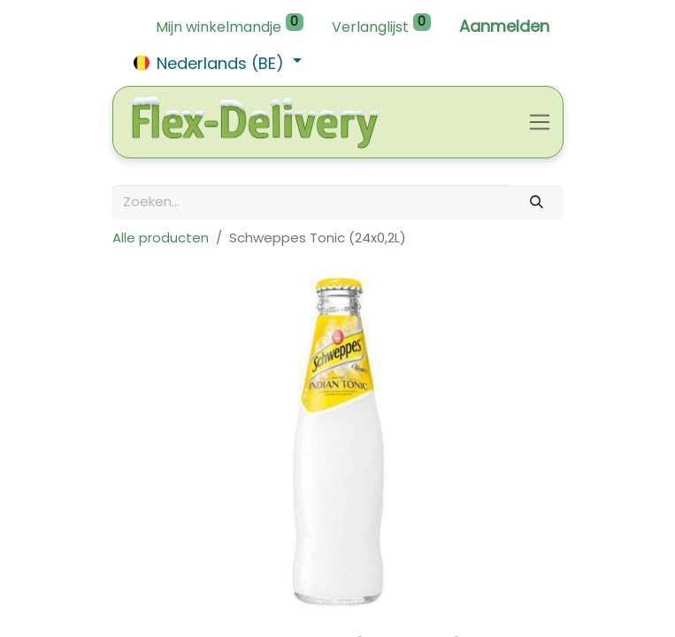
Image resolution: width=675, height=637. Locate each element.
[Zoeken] (536, 202)
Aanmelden (504, 26)
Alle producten (160, 237)
